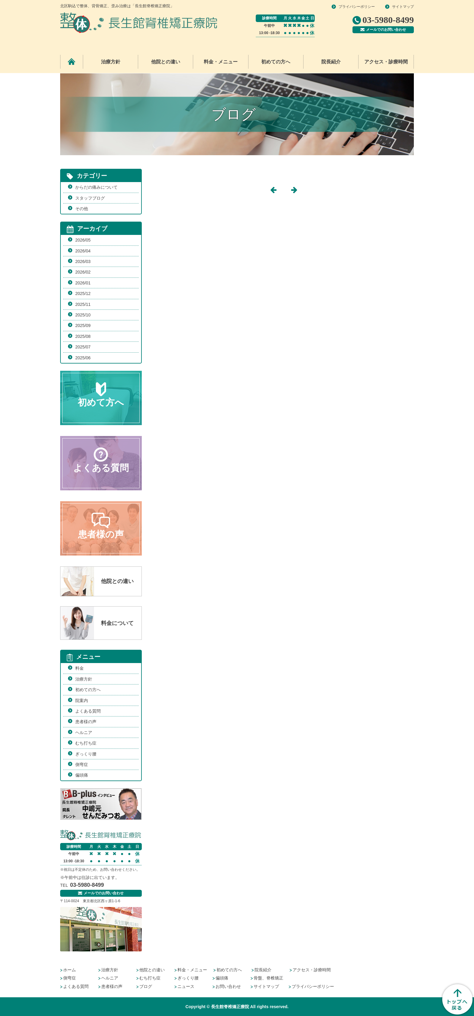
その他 (81, 208)
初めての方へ (275, 61)
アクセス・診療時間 (386, 61)
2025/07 (83, 347)
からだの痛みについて (96, 187)
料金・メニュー (192, 969)
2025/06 (83, 357)
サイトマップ (403, 7)
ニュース (185, 986)
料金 (79, 668)
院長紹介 (331, 61)
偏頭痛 (81, 775)
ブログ (145, 986)
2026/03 (83, 261)
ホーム (69, 969)
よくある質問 (88, 711)
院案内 (81, 700)
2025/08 (83, 336)
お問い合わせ (228, 986)
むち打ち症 (85, 743)
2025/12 (83, 293)
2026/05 (83, 240)
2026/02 (83, 272)
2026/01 (83, 282)
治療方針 (110, 61)
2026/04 (83, 250)
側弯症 (81, 764)
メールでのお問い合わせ (383, 29)
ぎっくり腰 (85, 754)
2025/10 (83, 314)
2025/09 (83, 325)
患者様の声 (85, 721)
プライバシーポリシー (357, 7)
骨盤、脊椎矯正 (268, 978)
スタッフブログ (90, 198)
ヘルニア (83, 732)
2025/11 (83, 304)
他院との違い (165, 61)
